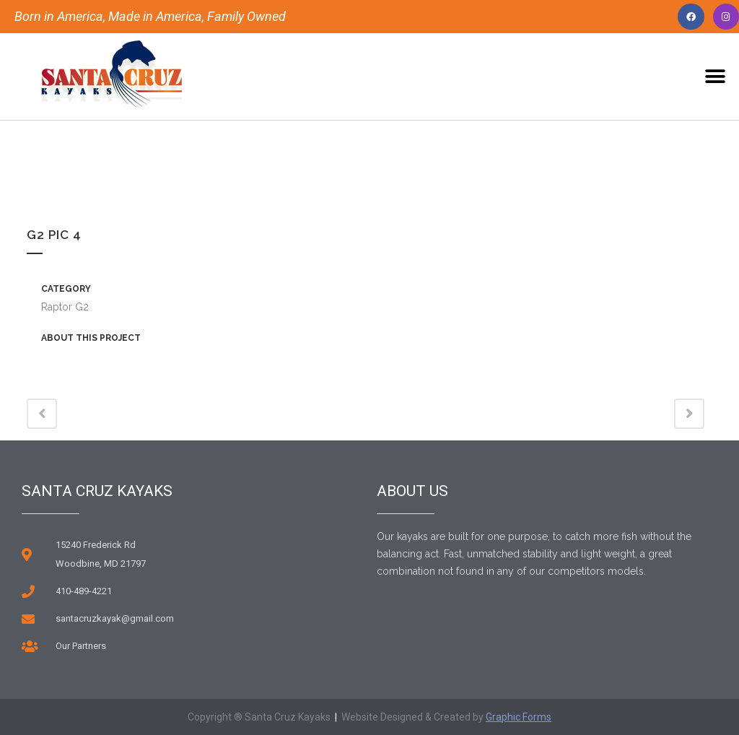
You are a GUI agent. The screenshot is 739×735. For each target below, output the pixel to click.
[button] (715, 77)
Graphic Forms (518, 717)
